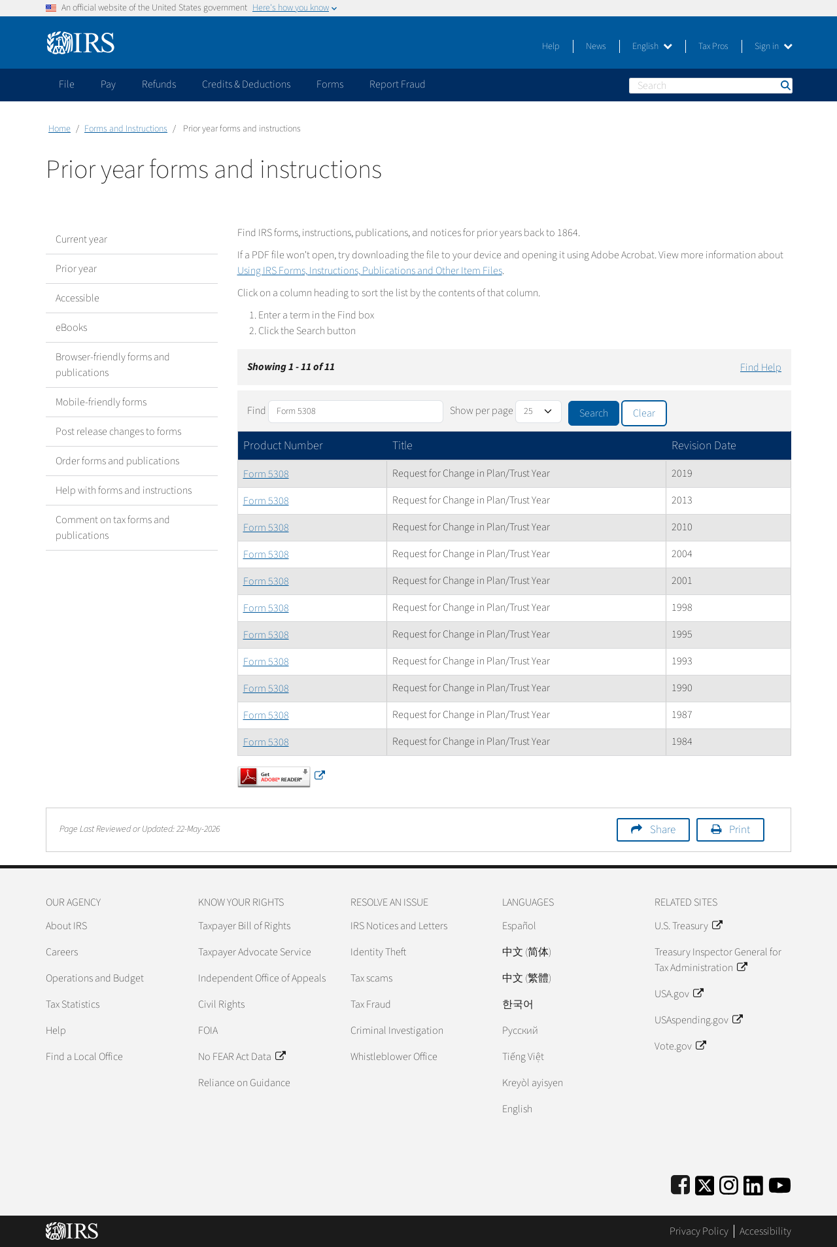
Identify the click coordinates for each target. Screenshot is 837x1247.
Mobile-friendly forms (101, 402)
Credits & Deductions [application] (246, 84)
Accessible (77, 298)
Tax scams (371, 978)
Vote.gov (680, 1046)
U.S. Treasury (688, 926)
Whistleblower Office (393, 1057)
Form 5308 (266, 474)
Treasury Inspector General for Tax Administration (718, 960)
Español (519, 926)
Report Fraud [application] (397, 84)
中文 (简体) (526, 952)
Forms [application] (329, 84)
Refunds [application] (159, 84)
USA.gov (679, 994)
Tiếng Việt (523, 1057)
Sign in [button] (774, 46)
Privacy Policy (699, 1231)
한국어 (518, 1004)
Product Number (283, 445)
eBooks (71, 327)
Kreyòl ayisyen (532, 1083)
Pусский (520, 1030)
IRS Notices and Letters (398, 926)
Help (551, 46)
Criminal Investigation (396, 1030)
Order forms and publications (117, 461)
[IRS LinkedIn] (753, 1183)
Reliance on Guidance (244, 1083)
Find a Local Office (84, 1057)
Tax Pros (713, 46)
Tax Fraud (370, 1004)
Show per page (481, 410)
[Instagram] (728, 1183)
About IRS (66, 926)
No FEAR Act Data (241, 1057)
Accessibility (765, 1231)
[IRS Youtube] (779, 1183)
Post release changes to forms (118, 431)
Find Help (760, 367)
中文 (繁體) (526, 978)
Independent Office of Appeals (262, 978)
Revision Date (704, 445)
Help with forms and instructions (124, 490)
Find (256, 410)
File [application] (67, 84)
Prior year (76, 269)
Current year (81, 239)
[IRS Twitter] (705, 1183)
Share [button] (662, 830)
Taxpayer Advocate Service (254, 952)
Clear (644, 413)
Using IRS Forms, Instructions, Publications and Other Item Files (369, 271)
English (652, 46)
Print (739, 830)
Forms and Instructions (125, 128)
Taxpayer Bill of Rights (244, 926)
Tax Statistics (72, 1004)
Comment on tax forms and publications (113, 528)
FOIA (208, 1030)
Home (59, 128)
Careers (62, 952)
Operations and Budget (95, 978)
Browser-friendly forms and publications (113, 365)
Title (402, 445)
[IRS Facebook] (680, 1183)
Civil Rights (221, 1004)
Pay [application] (108, 84)
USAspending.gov (698, 1020)
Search (784, 85)
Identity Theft (378, 952)
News (596, 46)
